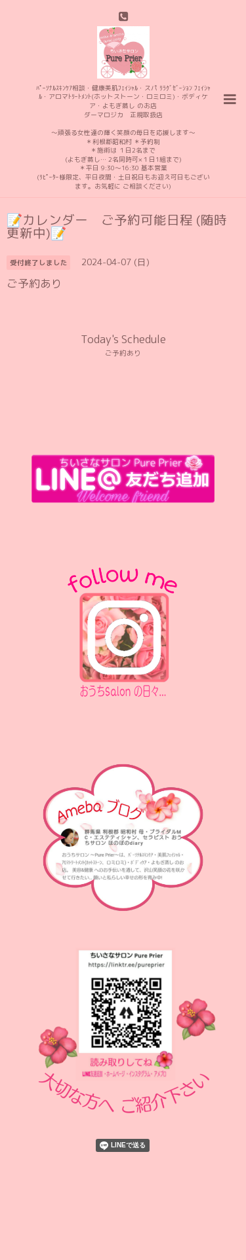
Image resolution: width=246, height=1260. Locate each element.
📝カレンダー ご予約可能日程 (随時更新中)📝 (117, 226)
